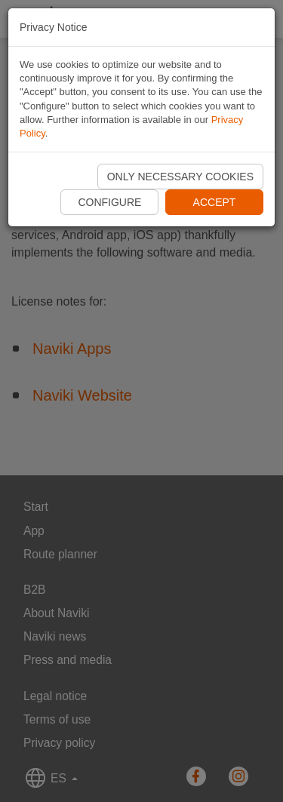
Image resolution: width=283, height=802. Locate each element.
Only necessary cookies (180, 177)
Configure (109, 202)
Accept (214, 202)
